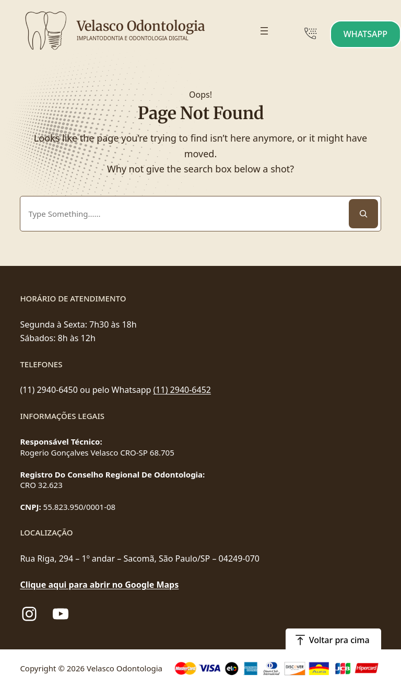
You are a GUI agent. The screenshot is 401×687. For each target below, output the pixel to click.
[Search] (363, 213)
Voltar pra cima (339, 640)
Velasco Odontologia (141, 25)
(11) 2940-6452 (182, 389)
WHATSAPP (365, 34)
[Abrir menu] (264, 31)
